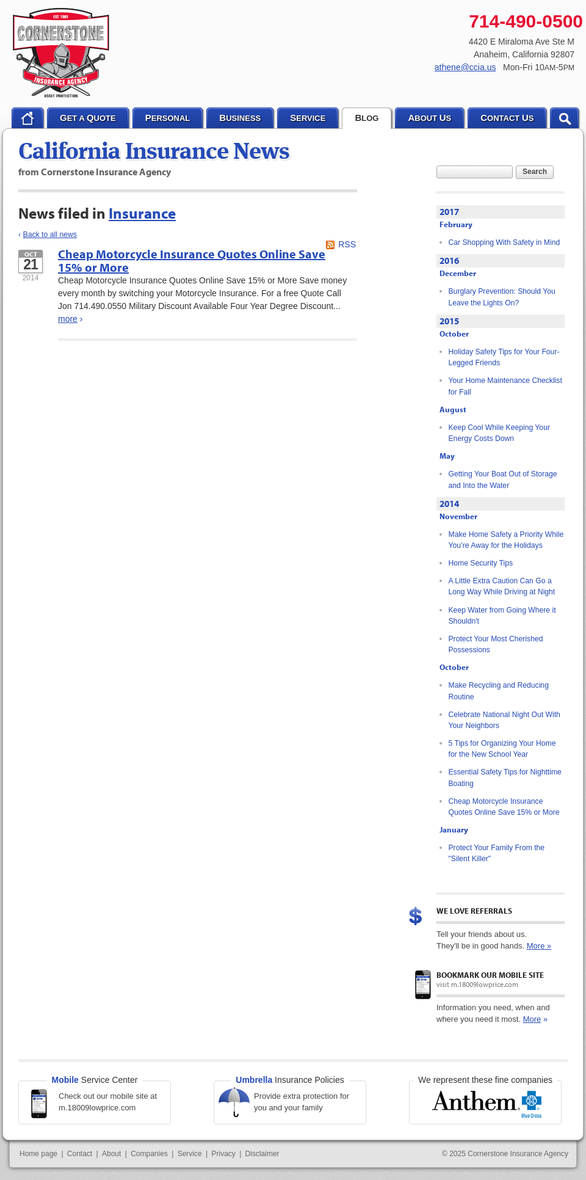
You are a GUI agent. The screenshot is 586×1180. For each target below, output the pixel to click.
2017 (449, 211)
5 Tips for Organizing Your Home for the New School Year (502, 749)
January (454, 829)
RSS (347, 244)
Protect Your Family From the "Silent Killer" (497, 853)
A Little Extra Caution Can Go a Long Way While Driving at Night (502, 586)
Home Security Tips (481, 563)
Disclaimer (262, 1153)
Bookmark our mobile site (490, 975)
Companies (149, 1153)
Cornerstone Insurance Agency (61, 53)
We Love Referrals (474, 911)
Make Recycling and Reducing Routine (499, 691)
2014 (449, 503)
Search (535, 171)
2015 (449, 321)
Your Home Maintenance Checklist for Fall (505, 386)
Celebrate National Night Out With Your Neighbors (504, 720)
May (447, 456)
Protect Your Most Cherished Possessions (496, 644)
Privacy (223, 1153)
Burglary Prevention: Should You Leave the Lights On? (502, 297)
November (458, 516)
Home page (38, 1153)
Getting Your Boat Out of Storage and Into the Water (503, 479)
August (453, 409)
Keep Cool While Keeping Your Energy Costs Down (499, 433)
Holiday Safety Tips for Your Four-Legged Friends (504, 357)
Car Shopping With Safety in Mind (504, 242)
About (111, 1153)
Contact (79, 1153)
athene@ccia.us (465, 67)
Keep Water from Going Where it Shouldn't (502, 615)
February (456, 224)
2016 (449, 260)
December (458, 273)
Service (190, 1153)
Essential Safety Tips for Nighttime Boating (505, 777)
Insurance (142, 212)
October (454, 333)
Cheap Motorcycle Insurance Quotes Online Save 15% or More (191, 260)
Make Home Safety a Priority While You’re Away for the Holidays (506, 540)
